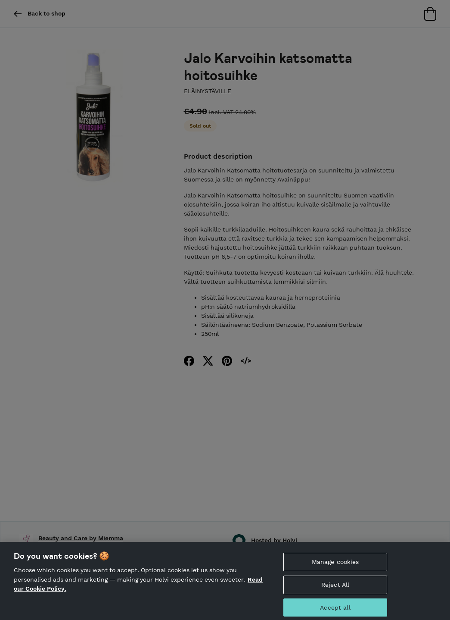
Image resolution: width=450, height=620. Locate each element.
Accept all (335, 610)
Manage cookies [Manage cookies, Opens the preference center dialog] (335, 564)
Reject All (335, 587)
